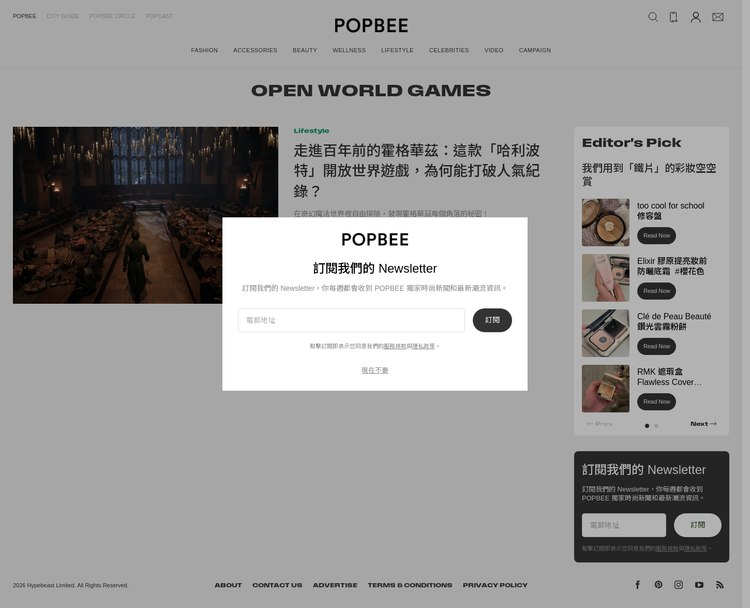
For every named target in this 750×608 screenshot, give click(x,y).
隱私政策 (423, 346)
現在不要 (375, 370)
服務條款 (395, 346)
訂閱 (492, 320)
